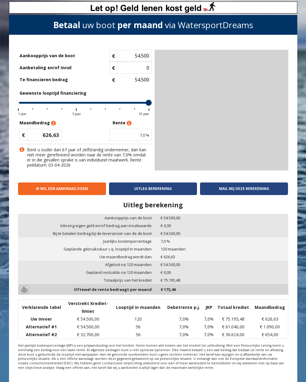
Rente (122, 123)
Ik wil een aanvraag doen (62, 188)
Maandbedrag (38, 123)
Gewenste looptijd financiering (53, 93)
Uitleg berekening (153, 188)
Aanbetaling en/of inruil (45, 67)
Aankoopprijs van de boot (47, 55)
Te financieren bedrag (44, 79)
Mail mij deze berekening (244, 188)
